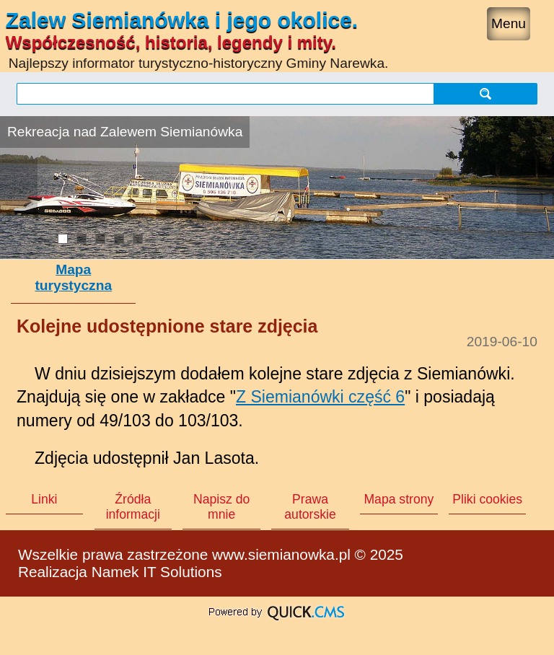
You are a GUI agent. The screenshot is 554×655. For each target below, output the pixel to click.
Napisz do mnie (221, 507)
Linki (44, 499)
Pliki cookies (487, 499)
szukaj (485, 93)
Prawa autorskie (309, 507)
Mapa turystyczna (73, 277)
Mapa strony (399, 499)
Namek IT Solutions (157, 571)
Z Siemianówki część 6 (320, 396)
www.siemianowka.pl (281, 554)
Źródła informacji (133, 507)
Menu (508, 23)
